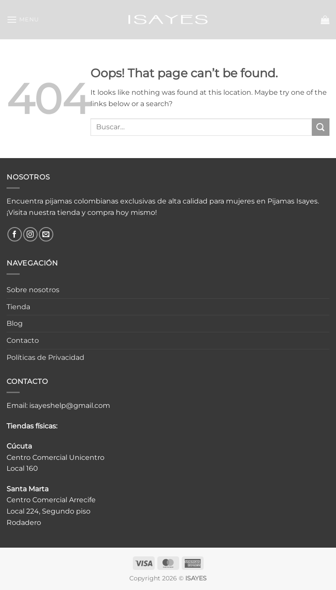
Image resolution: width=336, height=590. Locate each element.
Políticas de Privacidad (45, 357)
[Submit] (320, 126)
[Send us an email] (46, 234)
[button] (23, 19)
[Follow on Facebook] (14, 234)
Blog (15, 323)
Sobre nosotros (33, 290)
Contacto (23, 340)
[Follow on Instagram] (30, 234)
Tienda (18, 307)
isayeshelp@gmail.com (69, 405)
